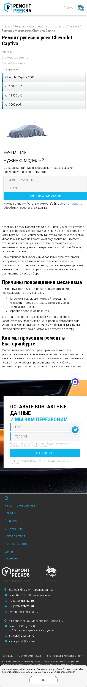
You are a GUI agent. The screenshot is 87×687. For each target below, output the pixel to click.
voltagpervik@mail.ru (22, 641)
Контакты (11, 559)
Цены (8, 551)
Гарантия (11, 521)
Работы (10, 513)
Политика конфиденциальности (64, 655)
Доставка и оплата (18, 544)
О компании (13, 528)
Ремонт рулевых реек (20, 505)
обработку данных (32, 672)
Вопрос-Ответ (14, 536)
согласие (72, 203)
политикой (50, 672)
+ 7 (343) (21, 600)
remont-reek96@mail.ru (23, 612)
